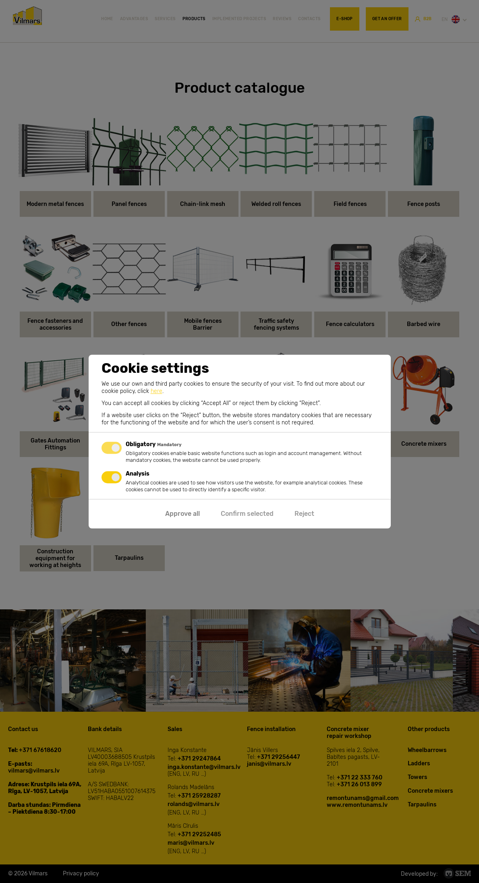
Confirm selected (247, 513)
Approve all (182, 513)
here (156, 391)
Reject (304, 513)
